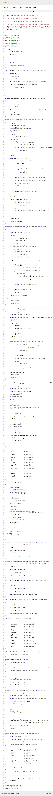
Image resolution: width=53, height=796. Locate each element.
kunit (3, 7)
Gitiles (9, 793)
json (50, 793)
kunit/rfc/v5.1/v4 (15, 7)
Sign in (50, 2)
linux (7, 7)
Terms (17, 793)
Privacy (13, 793)
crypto (26, 7)
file (32, 11)
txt (47, 793)
